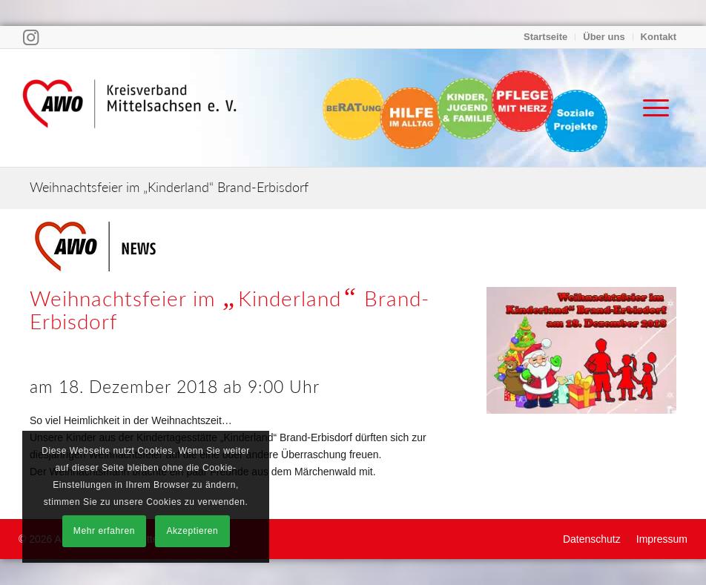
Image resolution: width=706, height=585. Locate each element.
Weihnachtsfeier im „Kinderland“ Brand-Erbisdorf (169, 187)
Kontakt (658, 36)
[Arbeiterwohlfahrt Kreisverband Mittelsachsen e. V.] (130, 107)
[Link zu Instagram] (31, 37)
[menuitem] (545, 37)
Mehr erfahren (104, 531)
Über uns (603, 36)
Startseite (545, 36)
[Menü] (648, 107)
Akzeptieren (192, 531)
